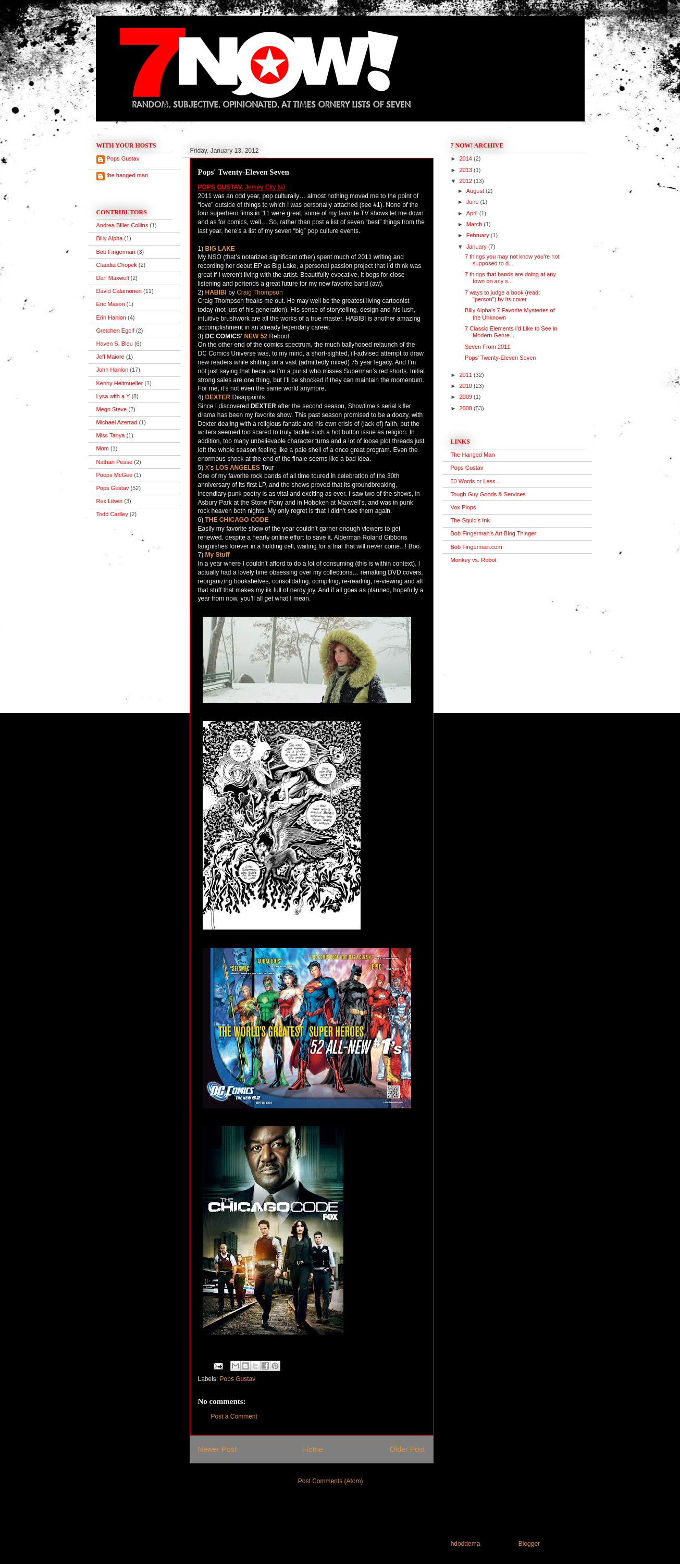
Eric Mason (110, 304)
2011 (467, 375)
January (477, 246)
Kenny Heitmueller (119, 383)
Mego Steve (111, 409)
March (475, 224)
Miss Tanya (110, 435)
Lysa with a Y (113, 396)
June (473, 202)
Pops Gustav (238, 1379)
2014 (467, 158)
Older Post (407, 1449)
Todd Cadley (112, 514)
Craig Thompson (260, 292)
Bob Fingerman (115, 252)
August (476, 191)
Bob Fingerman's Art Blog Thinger (494, 533)
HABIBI (216, 292)
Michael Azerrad (117, 422)
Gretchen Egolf (115, 330)
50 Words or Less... (475, 481)
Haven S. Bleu (114, 343)
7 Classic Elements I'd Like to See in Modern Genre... (511, 331)
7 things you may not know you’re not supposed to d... (512, 259)
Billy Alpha (109, 238)
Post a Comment (234, 1416)
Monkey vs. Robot (474, 560)
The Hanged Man (473, 454)
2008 (467, 408)
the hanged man (128, 175)
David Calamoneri (119, 291)
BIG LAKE (220, 248)
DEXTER (218, 397)
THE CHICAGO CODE (237, 519)
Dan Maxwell (112, 278)
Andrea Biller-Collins (122, 225)
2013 (467, 170)
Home (313, 1449)
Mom (102, 448)
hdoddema (465, 1543)
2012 (467, 181)
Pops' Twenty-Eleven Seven (500, 358)
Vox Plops (463, 507)
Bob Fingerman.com (476, 547)
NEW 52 (255, 336)
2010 (467, 386)
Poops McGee (114, 475)
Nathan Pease (114, 462)
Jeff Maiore (110, 356)
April (472, 213)
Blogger (529, 1543)
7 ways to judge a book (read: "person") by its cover (502, 295)
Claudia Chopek (116, 265)
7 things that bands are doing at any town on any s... (510, 277)
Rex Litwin (109, 501)
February (478, 235)
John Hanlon (112, 369)
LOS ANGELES (237, 467)
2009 (467, 397)
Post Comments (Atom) (330, 1481)
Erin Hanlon (111, 317)
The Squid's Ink (470, 520)
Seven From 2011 (487, 347)
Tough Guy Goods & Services (488, 494)
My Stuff (217, 554)
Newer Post (217, 1449)
